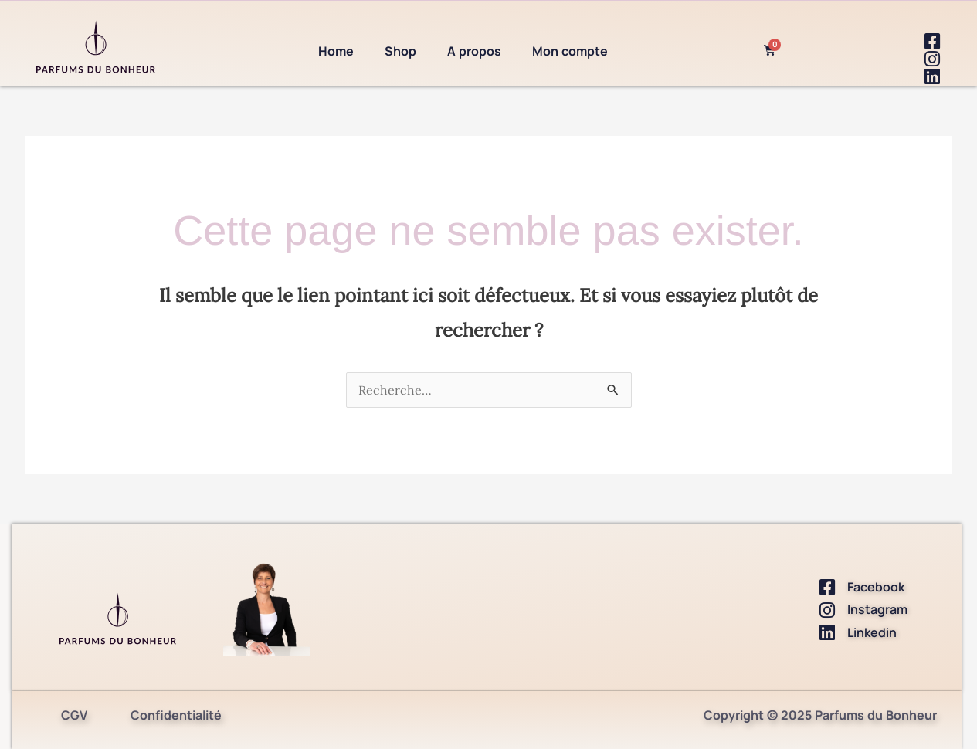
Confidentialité (176, 715)
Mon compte (570, 50)
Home (336, 50)
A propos (474, 50)
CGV (74, 715)
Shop (400, 50)
